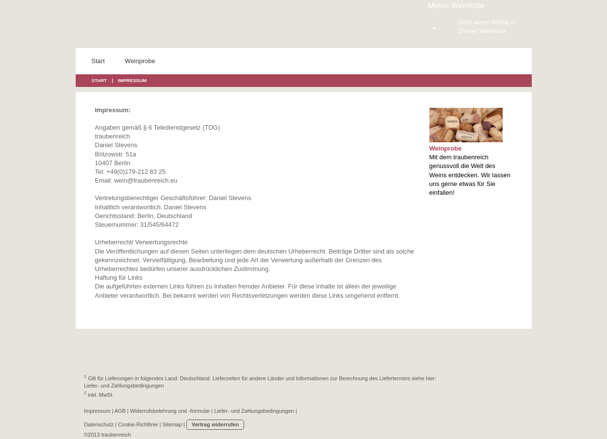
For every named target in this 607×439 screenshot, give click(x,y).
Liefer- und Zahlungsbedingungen (124, 385)
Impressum (97, 411)
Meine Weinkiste (456, 5)
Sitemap (172, 424)
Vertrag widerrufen (215, 424)
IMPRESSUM (132, 80)
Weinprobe (445, 148)
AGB (120, 411)
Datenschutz (99, 424)
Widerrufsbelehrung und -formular (170, 411)
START (99, 80)
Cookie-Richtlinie (138, 424)
